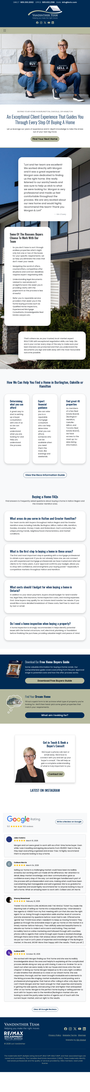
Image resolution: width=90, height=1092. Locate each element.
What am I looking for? (54, 715)
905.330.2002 (27, 2)
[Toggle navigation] (4, 30)
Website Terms (70, 1059)
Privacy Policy (55, 1059)
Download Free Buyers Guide (55, 680)
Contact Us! (55, 774)
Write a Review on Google (69, 846)
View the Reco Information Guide (45, 475)
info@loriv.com (69, 2)
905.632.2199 (48, 2)
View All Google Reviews (45, 1033)
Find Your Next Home (45, 139)
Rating (23, 844)
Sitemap (82, 1059)
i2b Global (81, 1064)
